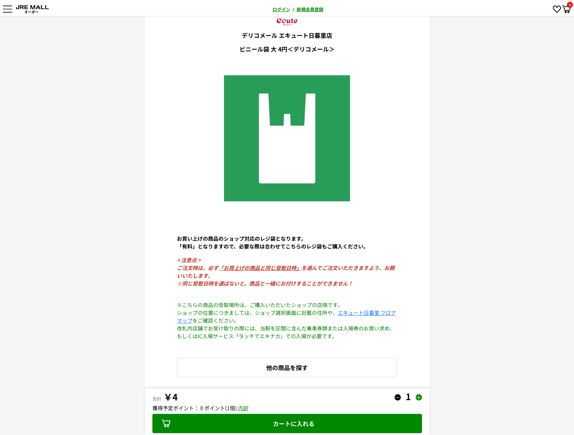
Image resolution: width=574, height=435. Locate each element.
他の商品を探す (287, 367)
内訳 (243, 408)
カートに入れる (238, 423)
